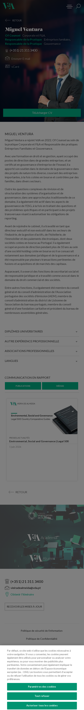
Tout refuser (42, 699)
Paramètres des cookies (42, 689)
